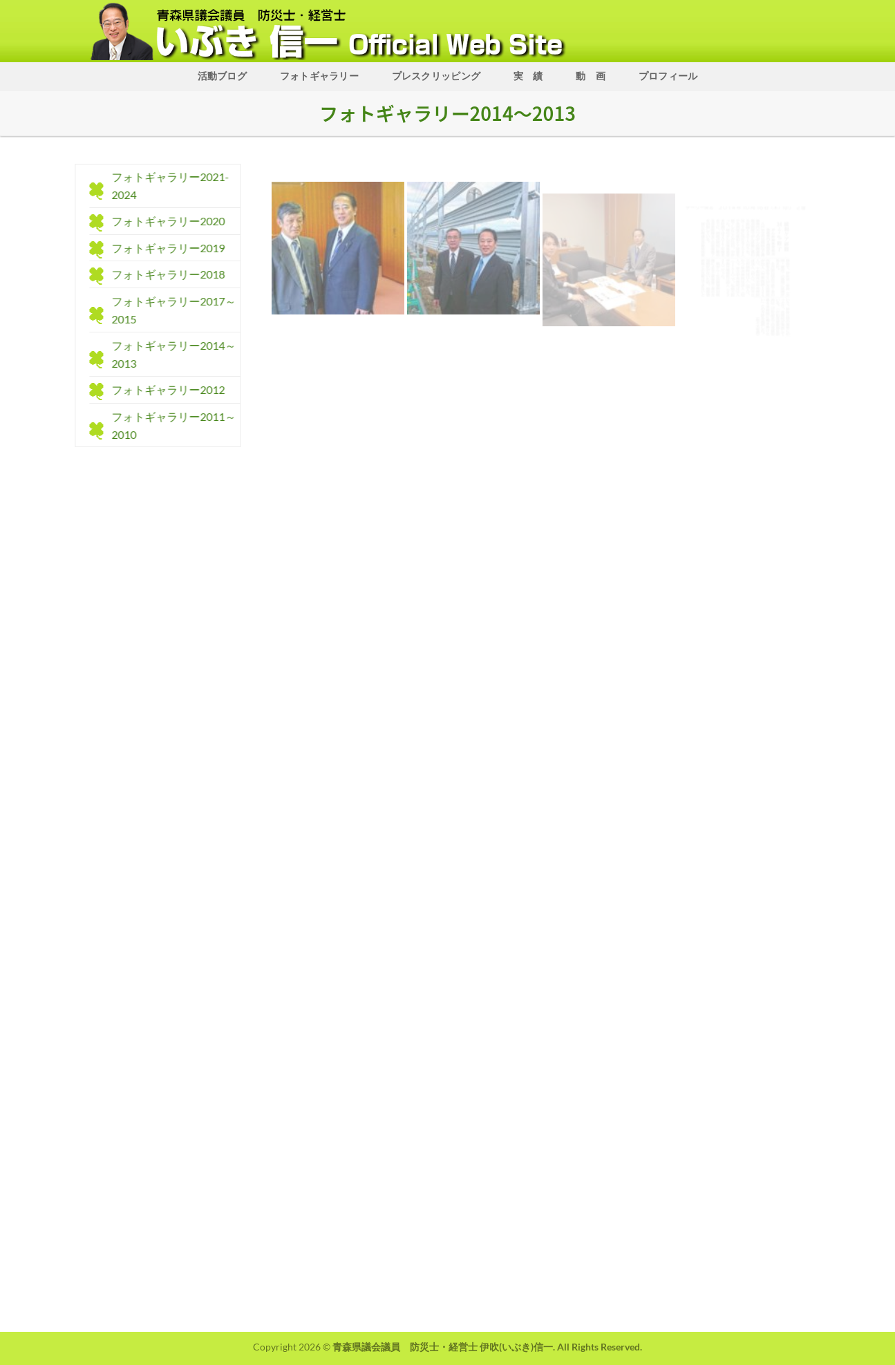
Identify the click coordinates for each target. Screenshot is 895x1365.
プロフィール (668, 76)
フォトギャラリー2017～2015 (168, 310)
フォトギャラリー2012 (162, 390)
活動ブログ (222, 76)
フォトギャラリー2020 (162, 221)
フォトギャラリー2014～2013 (168, 354)
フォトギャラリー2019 (162, 247)
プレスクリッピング (436, 76)
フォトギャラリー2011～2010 (168, 425)
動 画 (590, 76)
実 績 (528, 76)
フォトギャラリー (319, 76)
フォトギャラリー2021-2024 (164, 185)
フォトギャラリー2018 (162, 274)
